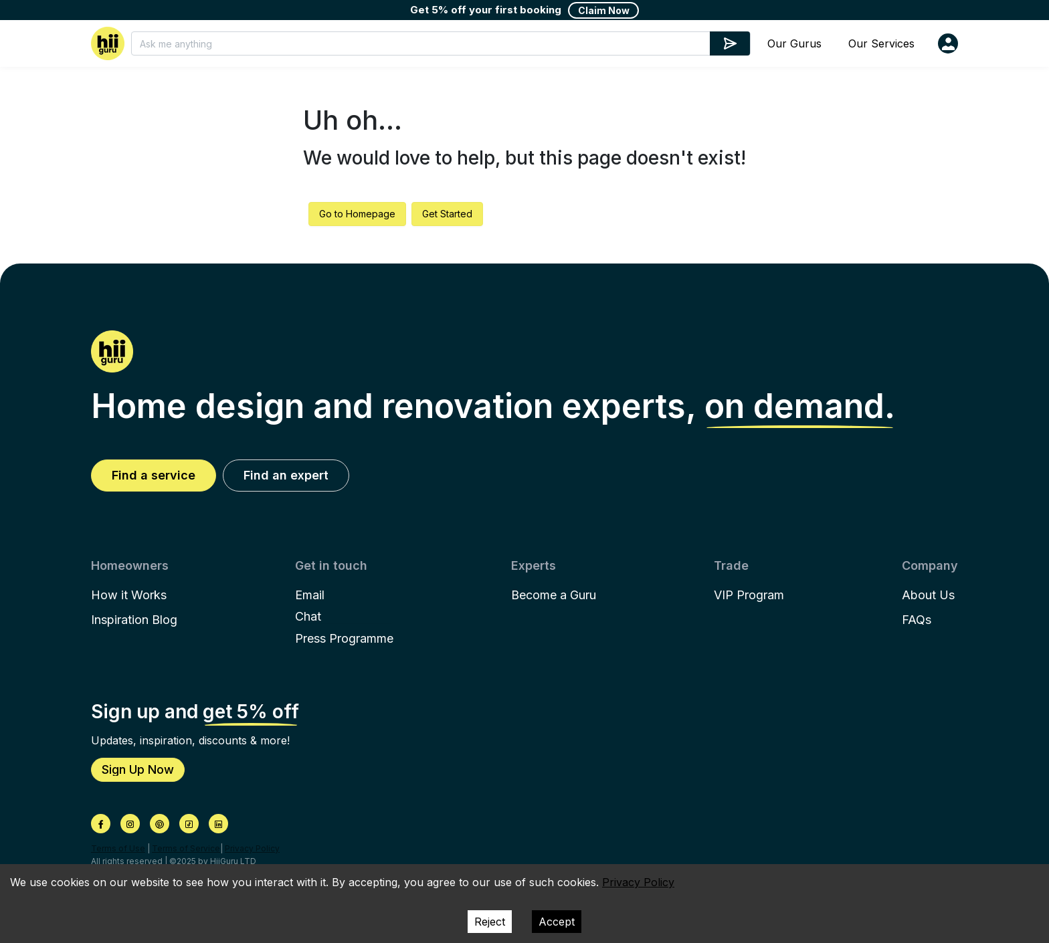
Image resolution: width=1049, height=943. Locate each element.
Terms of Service (186, 848)
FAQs (916, 620)
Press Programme (344, 638)
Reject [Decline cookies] (489, 921)
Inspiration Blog (134, 620)
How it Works (129, 595)
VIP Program (749, 595)
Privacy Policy (252, 848)
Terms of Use (118, 848)
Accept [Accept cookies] (557, 921)
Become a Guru (553, 595)
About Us (928, 595)
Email (309, 595)
